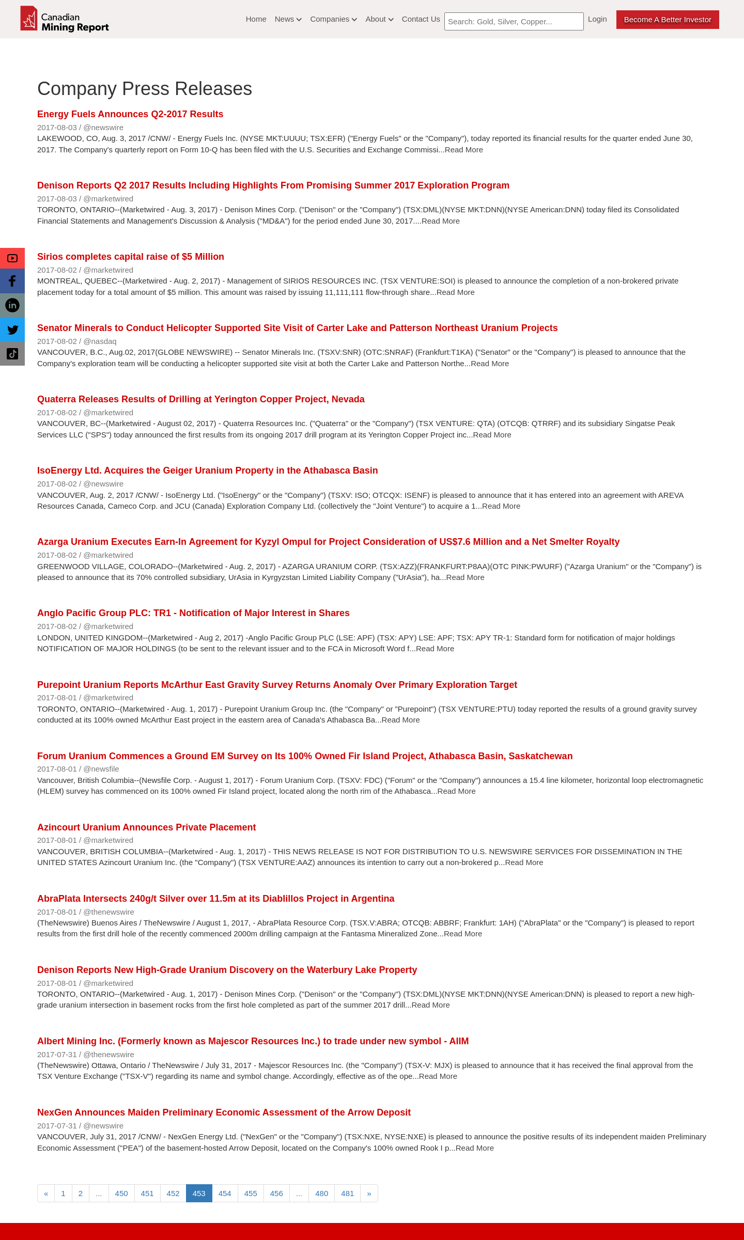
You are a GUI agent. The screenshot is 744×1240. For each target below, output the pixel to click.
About (379, 18)
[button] (12, 258)
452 (173, 1193)
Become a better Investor (667, 19)
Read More (464, 149)
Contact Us (421, 18)
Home (256, 18)
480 (321, 1193)
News (288, 18)
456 (276, 1193)
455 (250, 1193)
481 (347, 1193)
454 (225, 1193)
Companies (333, 18)
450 (121, 1193)
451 (147, 1193)
